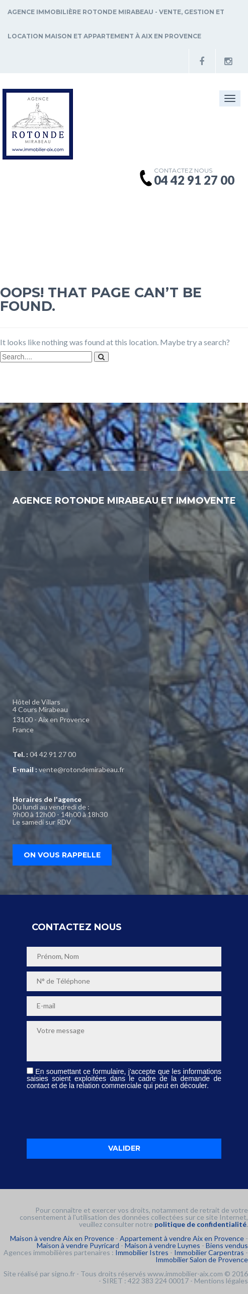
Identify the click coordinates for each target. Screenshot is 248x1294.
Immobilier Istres (142, 1252)
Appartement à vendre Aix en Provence (182, 1238)
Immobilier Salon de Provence (201, 1259)
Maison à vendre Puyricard (78, 1245)
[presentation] (103, 1114)
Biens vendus (227, 1245)
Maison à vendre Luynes (162, 1245)
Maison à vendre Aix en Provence (62, 1238)
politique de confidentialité (200, 1224)
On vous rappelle (62, 854)
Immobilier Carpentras (209, 1252)
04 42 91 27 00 (53, 754)
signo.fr (63, 1273)
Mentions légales (221, 1280)
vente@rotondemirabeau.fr (81, 769)
